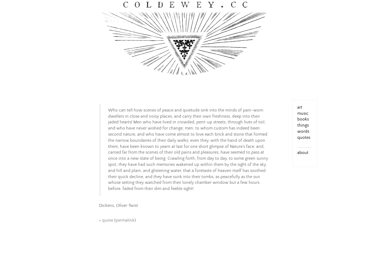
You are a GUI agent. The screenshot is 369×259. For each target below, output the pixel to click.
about (302, 152)
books (303, 119)
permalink (125, 220)
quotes (303, 137)
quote (107, 220)
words (303, 131)
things (303, 125)
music (302, 113)
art (299, 107)
